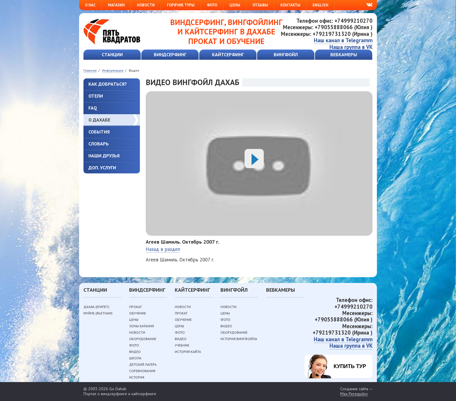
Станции (112, 54)
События (99, 132)
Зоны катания (141, 326)
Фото (212, 5)
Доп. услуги (102, 167)
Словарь (98, 144)
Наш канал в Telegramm (343, 40)
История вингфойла (238, 339)
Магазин (116, 5)
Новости (146, 5)
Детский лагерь (143, 364)
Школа (135, 358)
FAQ (92, 108)
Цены (234, 5)
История (136, 377)
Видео (135, 351)
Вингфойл (286, 54)
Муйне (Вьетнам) (98, 313)
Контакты (290, 5)
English (320, 5)
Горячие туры (181, 5)
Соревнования (142, 371)
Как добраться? (107, 84)
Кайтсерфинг (228, 54)
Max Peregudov (354, 394)
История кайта (188, 351)
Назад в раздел (163, 249)
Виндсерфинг (170, 54)
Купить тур (350, 366)
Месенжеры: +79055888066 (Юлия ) (328, 27)
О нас (90, 5)
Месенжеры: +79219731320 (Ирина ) (327, 33)
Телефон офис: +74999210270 (334, 20)
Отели (95, 96)
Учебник (182, 345)
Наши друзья (104, 156)
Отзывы (260, 5)
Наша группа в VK (351, 46)
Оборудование (142, 339)
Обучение (137, 313)
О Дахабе (99, 120)
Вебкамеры (343, 54)
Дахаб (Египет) (96, 307)
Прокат (135, 307)
